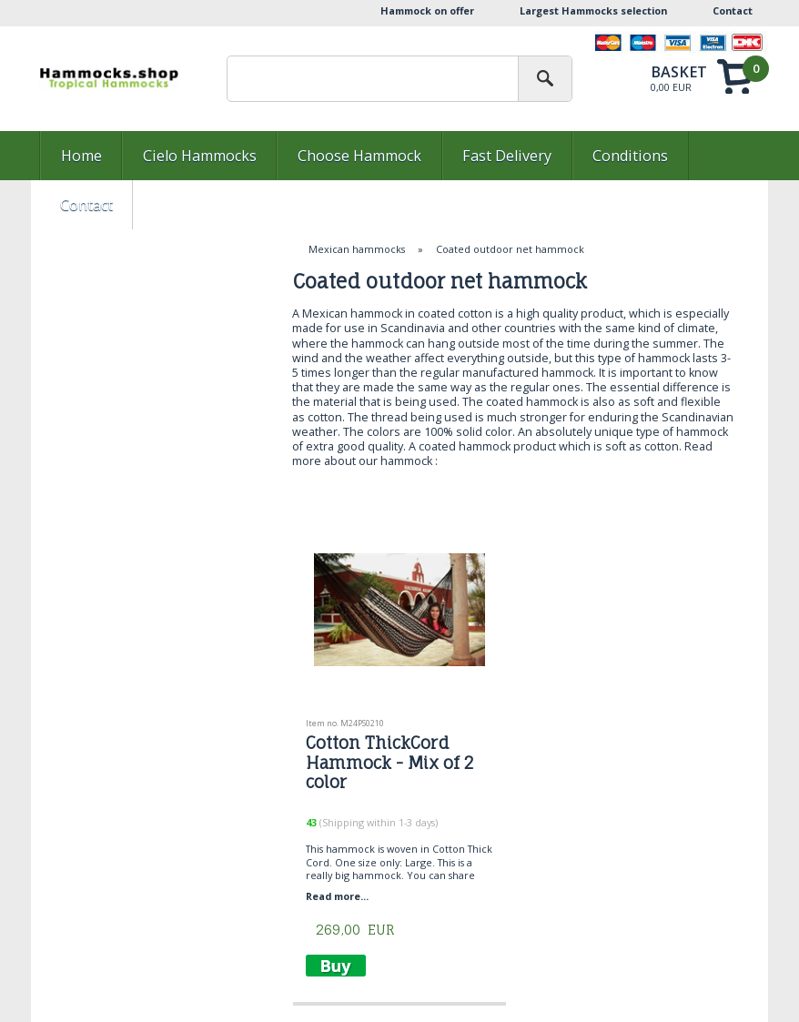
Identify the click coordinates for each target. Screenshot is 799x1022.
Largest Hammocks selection (593, 10)
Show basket (702, 76)
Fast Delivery (506, 156)
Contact (733, 10)
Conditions (630, 156)
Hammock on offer (427, 10)
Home (81, 156)
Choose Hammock (359, 156)
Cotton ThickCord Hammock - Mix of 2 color (389, 763)
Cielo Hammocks (200, 156)
